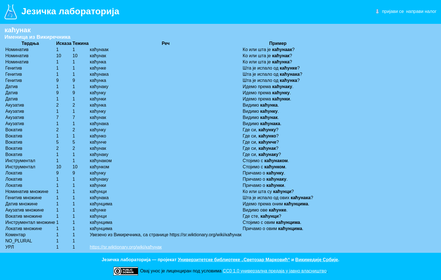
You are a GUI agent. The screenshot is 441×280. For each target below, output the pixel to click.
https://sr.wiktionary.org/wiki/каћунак (126, 247)
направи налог (421, 11)
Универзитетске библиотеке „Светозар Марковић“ (234, 259)
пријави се (393, 11)
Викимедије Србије (316, 259)
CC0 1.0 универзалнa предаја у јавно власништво (275, 270)
